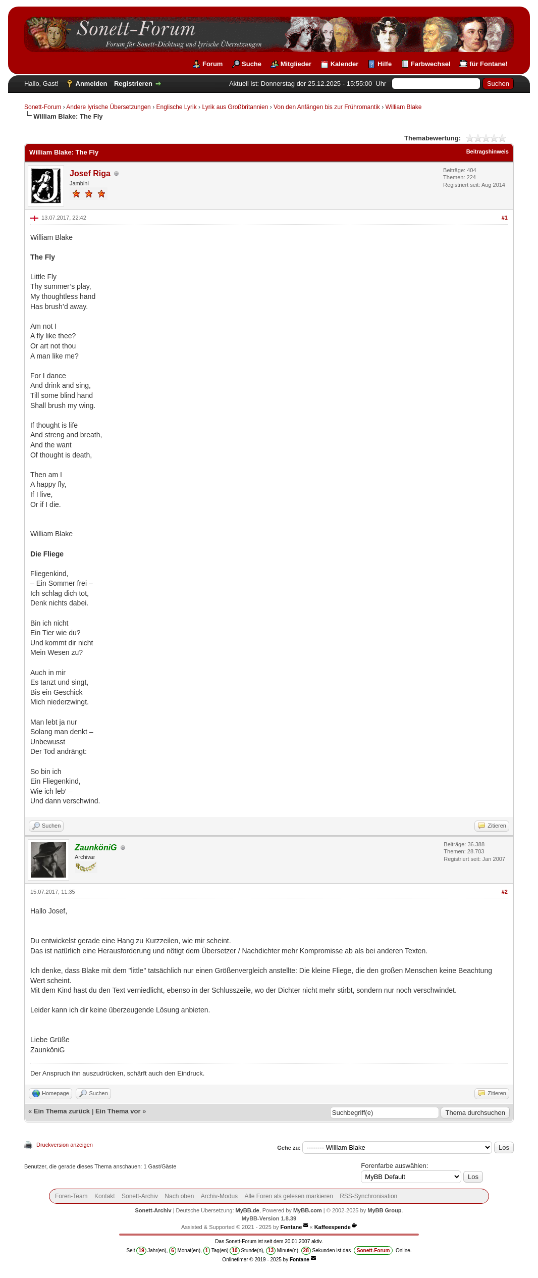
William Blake (404, 107)
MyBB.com (307, 1210)
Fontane (291, 1227)
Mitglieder (296, 64)
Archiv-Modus (219, 1196)
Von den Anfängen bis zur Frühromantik (327, 107)
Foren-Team (71, 1196)
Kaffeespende (332, 1227)
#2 (505, 892)
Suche (251, 64)
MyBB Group (384, 1210)
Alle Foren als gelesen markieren (288, 1196)
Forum (212, 64)
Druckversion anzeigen (64, 1145)
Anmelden (91, 83)
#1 (505, 218)
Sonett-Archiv (140, 1196)
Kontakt (104, 1196)
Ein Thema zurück (62, 1111)
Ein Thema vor (118, 1111)
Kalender (345, 64)
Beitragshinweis (487, 151)
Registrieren (133, 83)
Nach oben (179, 1196)
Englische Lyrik (176, 107)
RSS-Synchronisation (368, 1196)
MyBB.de (247, 1210)
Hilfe (385, 64)
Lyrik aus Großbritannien (235, 107)
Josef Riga (90, 173)
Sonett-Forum (42, 107)
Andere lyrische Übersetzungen (108, 107)
